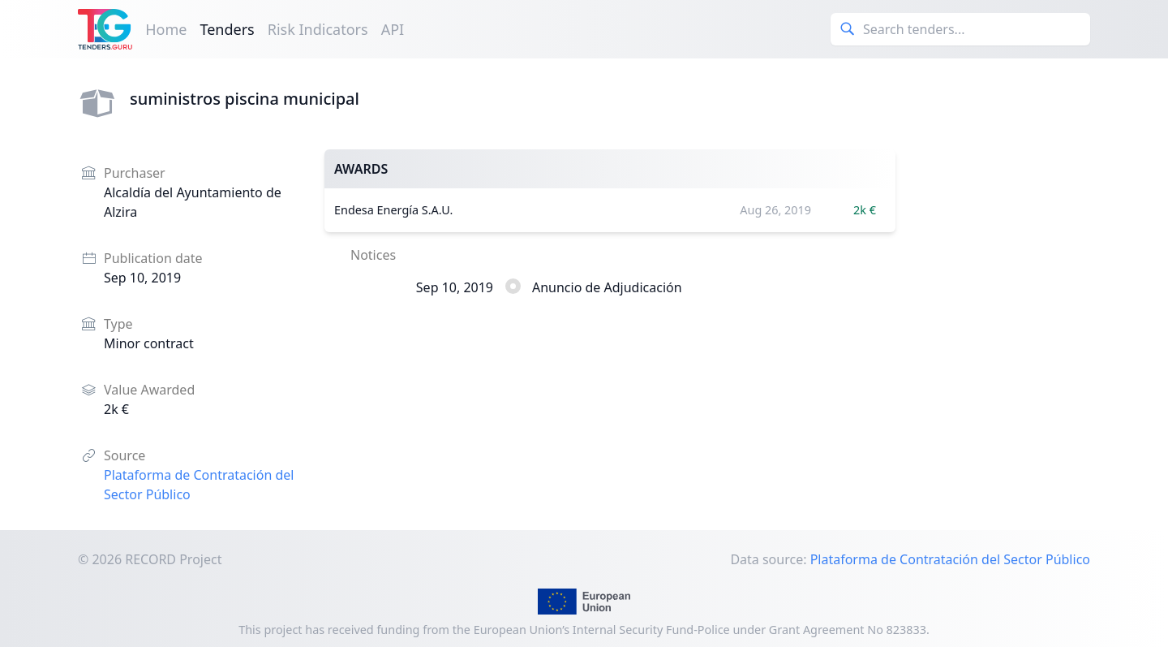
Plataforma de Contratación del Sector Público (950, 559)
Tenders (227, 29)
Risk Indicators (318, 29)
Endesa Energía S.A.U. (393, 210)
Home (166, 29)
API (393, 29)
